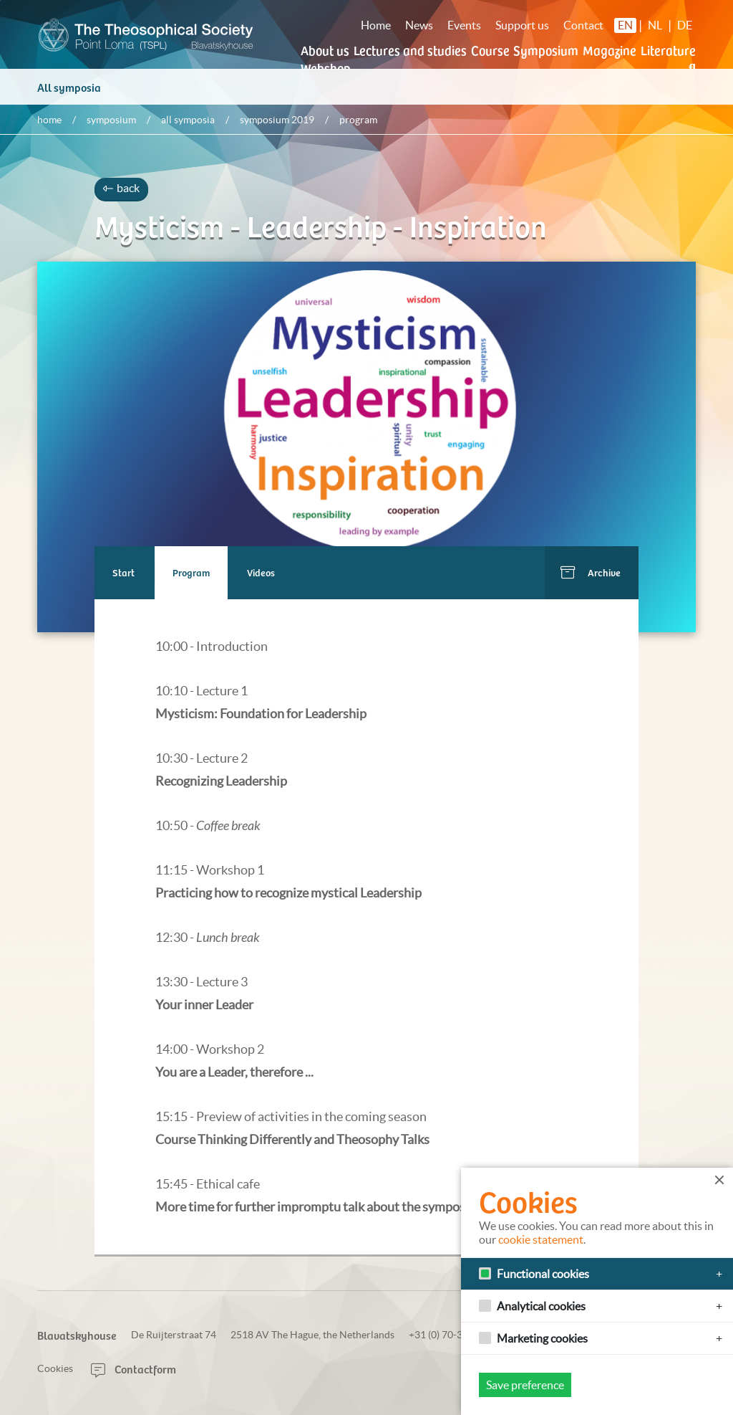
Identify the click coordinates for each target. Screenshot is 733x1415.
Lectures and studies (410, 50)
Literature (668, 50)
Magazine (609, 50)
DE (684, 25)
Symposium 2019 (277, 127)
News (419, 25)
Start (123, 579)
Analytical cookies (541, 1306)
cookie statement (540, 1239)
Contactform (133, 1368)
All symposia (69, 94)
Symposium (545, 50)
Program (191, 579)
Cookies (55, 1368)
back (121, 195)
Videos (262, 579)
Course (490, 50)
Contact (583, 25)
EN (625, 25)
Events (464, 25)
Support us (522, 25)
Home (376, 25)
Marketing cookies (542, 1338)
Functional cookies (543, 1273)
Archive (604, 579)
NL (655, 25)
